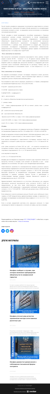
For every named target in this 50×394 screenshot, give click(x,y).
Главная (16, 12)
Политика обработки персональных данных (25, 388)
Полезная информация (27, 12)
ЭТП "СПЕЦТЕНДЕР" (30, 219)
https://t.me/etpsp (23, 221)
